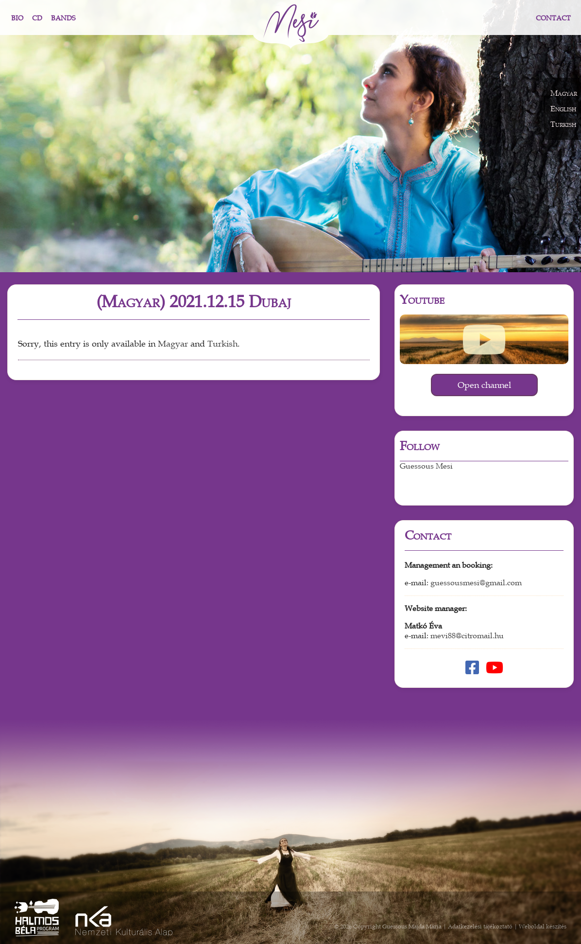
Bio (17, 18)
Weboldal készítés (542, 926)
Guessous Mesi (426, 466)
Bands (63, 18)
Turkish (222, 344)
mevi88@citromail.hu (467, 636)
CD (37, 18)
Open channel (484, 385)
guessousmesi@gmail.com (476, 583)
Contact (553, 18)
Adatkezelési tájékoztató (480, 926)
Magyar (173, 344)
